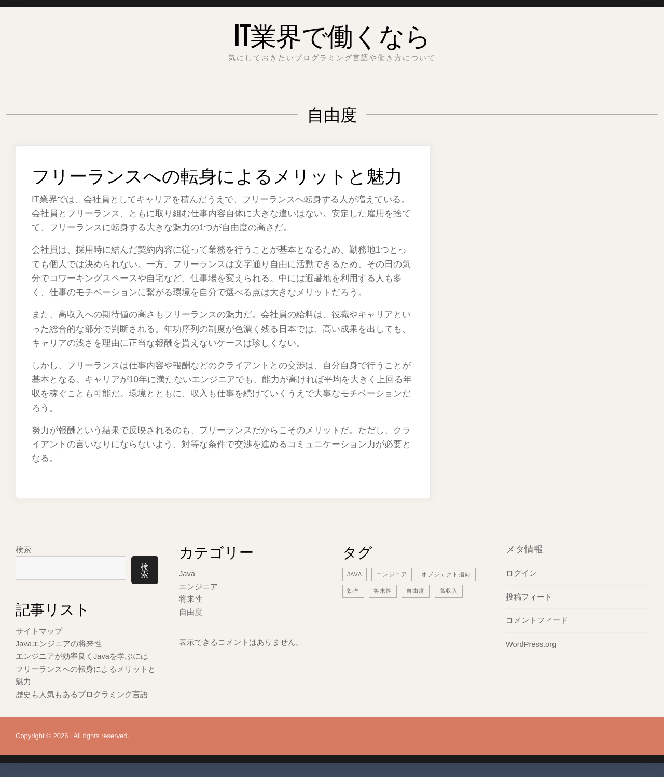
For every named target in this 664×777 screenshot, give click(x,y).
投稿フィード (529, 596)
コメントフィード (537, 619)
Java (187, 573)
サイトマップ (39, 630)
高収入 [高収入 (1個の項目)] (448, 590)
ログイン (521, 572)
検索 (23, 549)
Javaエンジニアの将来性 (59, 643)
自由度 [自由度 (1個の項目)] (415, 590)
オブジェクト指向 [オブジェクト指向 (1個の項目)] (447, 574)
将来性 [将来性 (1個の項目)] (383, 590)
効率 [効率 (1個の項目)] (353, 590)
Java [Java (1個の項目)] (355, 574)
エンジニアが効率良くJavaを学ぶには (82, 655)
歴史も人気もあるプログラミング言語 (82, 692)
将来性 (190, 598)
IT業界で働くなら (332, 33)
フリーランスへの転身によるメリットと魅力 (222, 174)
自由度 (190, 610)
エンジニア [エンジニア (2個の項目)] (392, 574)
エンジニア (198, 585)
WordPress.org (532, 643)
